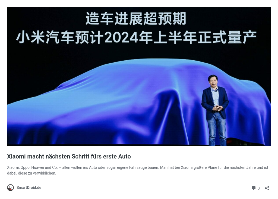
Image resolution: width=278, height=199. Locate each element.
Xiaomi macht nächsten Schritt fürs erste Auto (69, 156)
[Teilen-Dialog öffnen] (267, 186)
